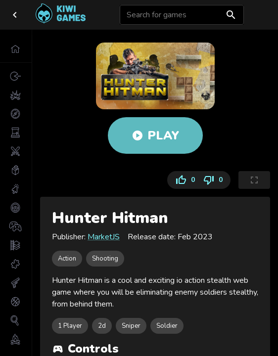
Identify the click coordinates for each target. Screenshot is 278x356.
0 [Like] (183, 180)
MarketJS (104, 236)
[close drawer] (15, 15)
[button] (16, 49)
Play (155, 135)
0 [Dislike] (215, 180)
